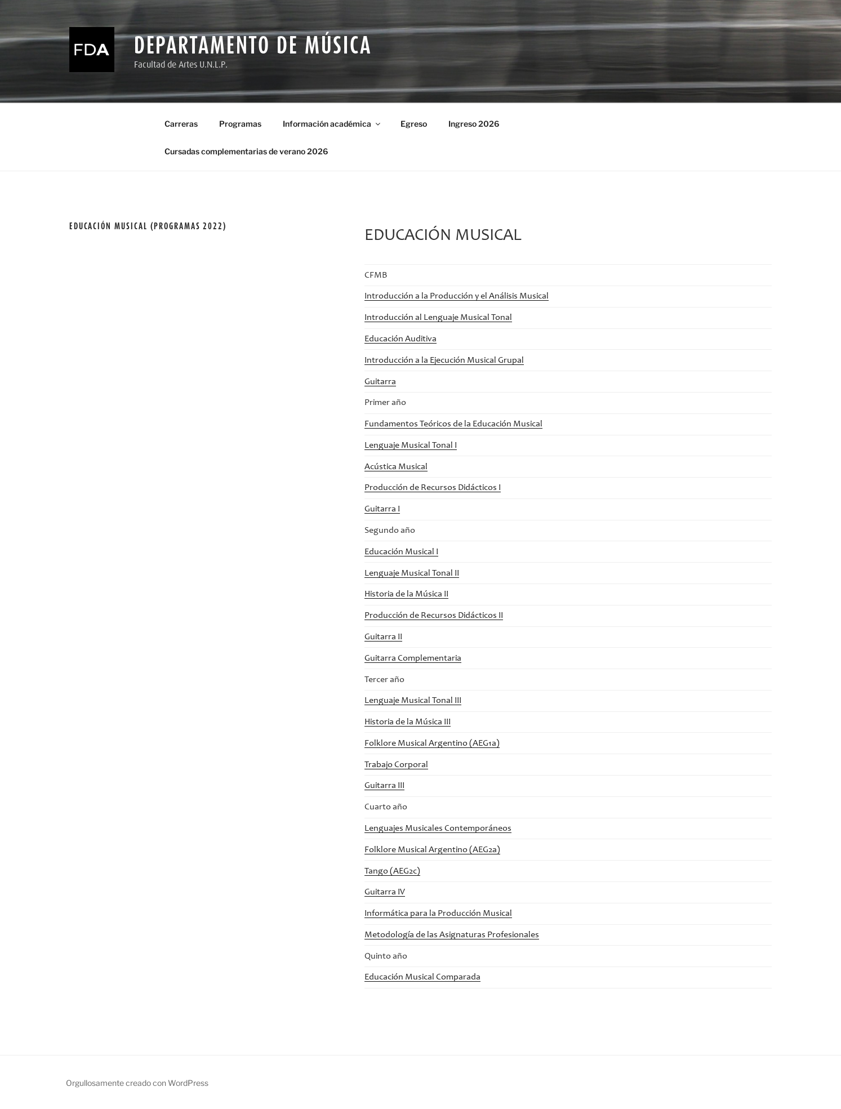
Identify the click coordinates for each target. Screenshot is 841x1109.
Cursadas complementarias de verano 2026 (246, 151)
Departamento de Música (253, 44)
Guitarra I (382, 509)
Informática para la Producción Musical (438, 913)
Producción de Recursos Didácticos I (432, 487)
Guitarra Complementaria (412, 658)
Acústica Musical (396, 466)
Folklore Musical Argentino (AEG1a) (432, 743)
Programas (240, 123)
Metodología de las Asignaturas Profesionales (451, 934)
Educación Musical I (401, 551)
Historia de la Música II (406, 594)
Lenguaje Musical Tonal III (412, 700)
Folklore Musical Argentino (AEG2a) (432, 849)
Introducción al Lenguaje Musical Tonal (438, 317)
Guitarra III (384, 785)
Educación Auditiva (400, 339)
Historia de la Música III (407, 722)
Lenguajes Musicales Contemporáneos (437, 828)
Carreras (181, 123)
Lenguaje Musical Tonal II (411, 573)
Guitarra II (383, 637)
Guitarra (380, 381)
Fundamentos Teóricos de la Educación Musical (453, 424)
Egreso (414, 123)
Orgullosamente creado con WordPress (137, 1083)
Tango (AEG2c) (392, 871)
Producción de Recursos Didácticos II (433, 615)
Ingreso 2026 (473, 123)
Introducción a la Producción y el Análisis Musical (456, 296)
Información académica (332, 123)
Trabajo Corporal (396, 764)
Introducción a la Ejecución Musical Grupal (444, 360)
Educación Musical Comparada (422, 977)
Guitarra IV (384, 892)
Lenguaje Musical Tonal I (410, 445)
